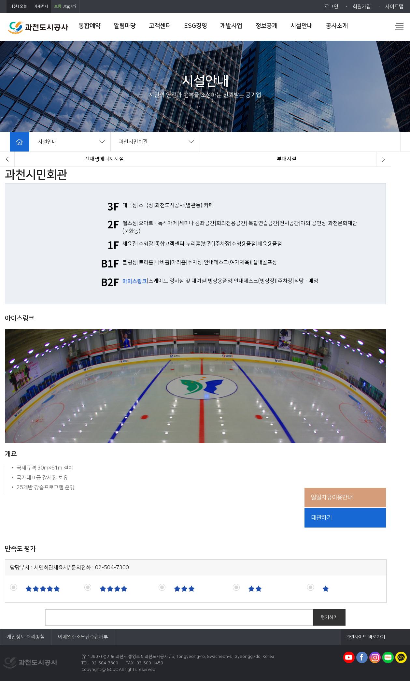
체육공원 (286, 159)
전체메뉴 (399, 26)
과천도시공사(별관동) (178, 205)
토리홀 (146, 262)
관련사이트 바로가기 (365, 637)
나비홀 (162, 262)
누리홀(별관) (200, 244)
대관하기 (321, 517)
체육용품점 (270, 244)
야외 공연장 (313, 223)
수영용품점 (244, 244)
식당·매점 (306, 281)
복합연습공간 (263, 223)
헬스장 (129, 223)
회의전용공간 (231, 223)
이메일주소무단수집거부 (83, 637)
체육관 (129, 244)
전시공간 (289, 223)
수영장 (146, 244)
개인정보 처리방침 (26, 637)
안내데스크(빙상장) (255, 281)
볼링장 (129, 262)
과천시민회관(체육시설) (104, 159)
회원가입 (362, 6)
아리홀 (178, 262)
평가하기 (329, 617)
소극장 (146, 205)
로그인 (331, 6)
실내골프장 (265, 262)
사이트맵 (394, 6)
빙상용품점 (220, 281)
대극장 (129, 205)
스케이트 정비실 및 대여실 (177, 281)
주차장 (222, 244)
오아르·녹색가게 (158, 223)
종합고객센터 (169, 244)
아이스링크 (134, 281)
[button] (7, 159)
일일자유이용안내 (332, 497)
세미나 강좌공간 (197, 223)
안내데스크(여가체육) (227, 262)
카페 (209, 205)
